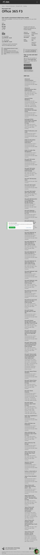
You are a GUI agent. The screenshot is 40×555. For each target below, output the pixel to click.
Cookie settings (28, 227)
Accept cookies (12, 227)
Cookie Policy (16, 225)
